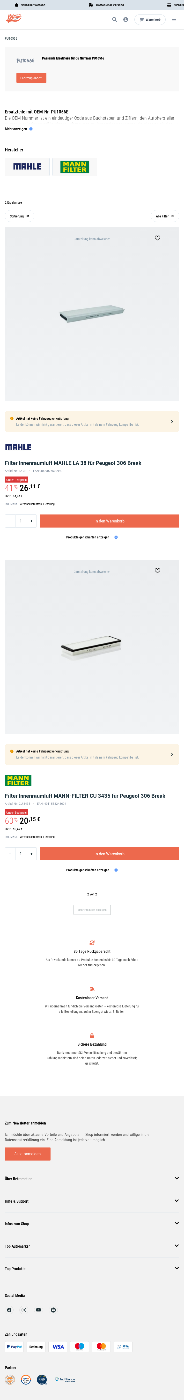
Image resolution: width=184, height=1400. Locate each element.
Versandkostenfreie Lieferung (37, 504)
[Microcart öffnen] (150, 19)
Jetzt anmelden (28, 1154)
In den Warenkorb (110, 521)
